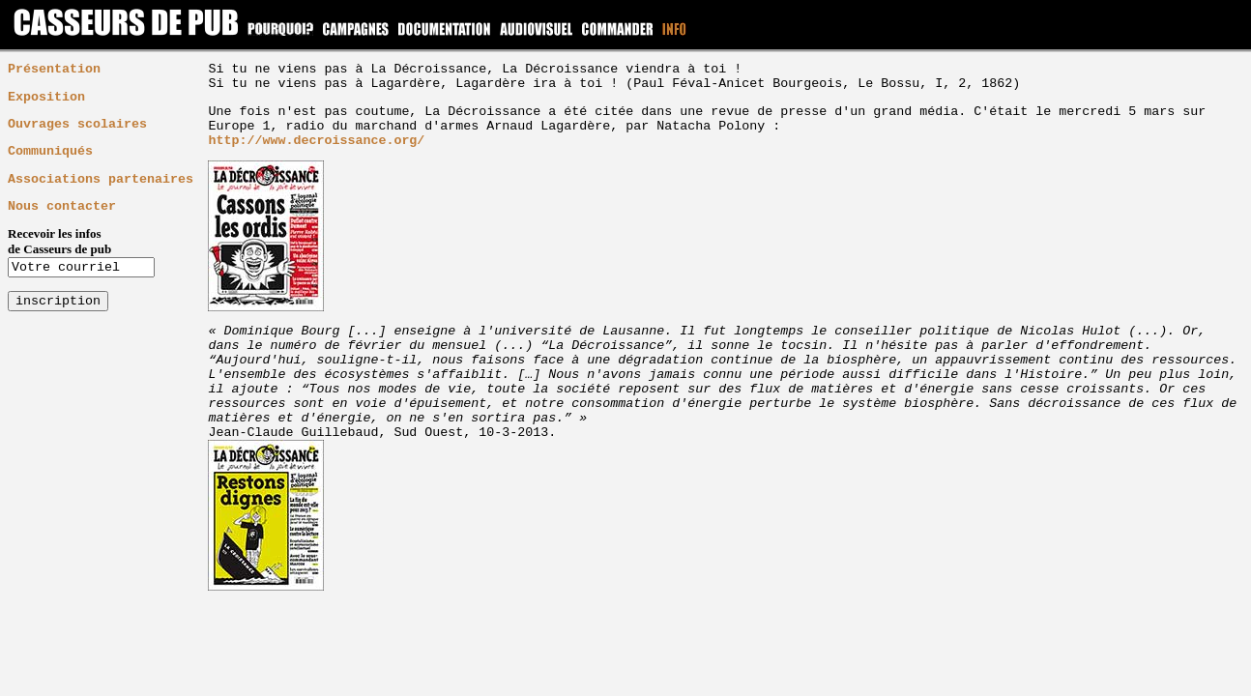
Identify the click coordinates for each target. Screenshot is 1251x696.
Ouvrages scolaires (77, 124)
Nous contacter (62, 206)
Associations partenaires (100, 179)
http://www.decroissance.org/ (316, 140)
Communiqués (50, 151)
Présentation (54, 69)
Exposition (46, 97)
